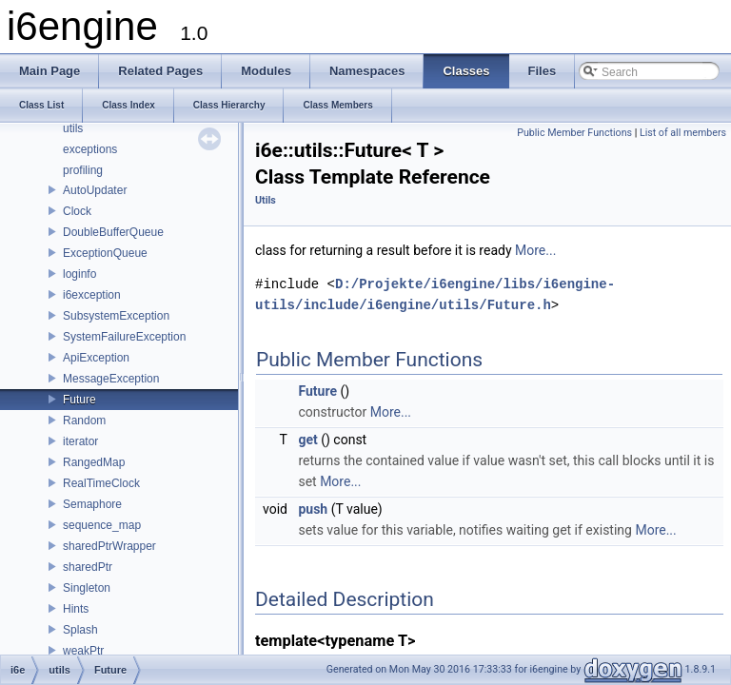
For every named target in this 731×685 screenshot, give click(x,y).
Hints (76, 609)
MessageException (111, 378)
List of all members (683, 133)
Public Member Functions (574, 133)
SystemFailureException (124, 336)
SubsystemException (116, 316)
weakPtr (83, 650)
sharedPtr (87, 567)
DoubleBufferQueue (113, 232)
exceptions (90, 149)
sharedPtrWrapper (109, 546)
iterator (80, 441)
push (312, 509)
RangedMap (94, 462)
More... (535, 250)
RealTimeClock (101, 483)
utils (73, 128)
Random (84, 420)
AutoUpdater (95, 190)
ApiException (96, 357)
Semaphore (92, 504)
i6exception (92, 295)
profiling (83, 170)
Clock (77, 211)
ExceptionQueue (105, 253)
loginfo (79, 274)
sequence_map (102, 525)
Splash (80, 629)
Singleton (86, 588)
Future (79, 399)
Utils (265, 200)
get (307, 439)
